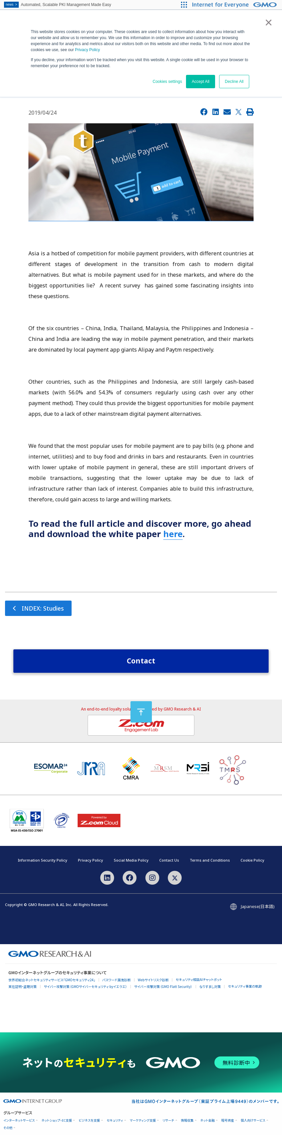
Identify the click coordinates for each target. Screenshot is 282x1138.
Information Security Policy (42, 863)
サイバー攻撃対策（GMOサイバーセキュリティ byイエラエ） (85, 989)
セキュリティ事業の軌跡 (245, 989)
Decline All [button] (234, 81)
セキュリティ (115, 1123)
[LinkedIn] (215, 112)
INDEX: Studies (46, 610)
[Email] (227, 112)
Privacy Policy (87, 49)
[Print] (250, 112)
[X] (239, 112)
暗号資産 (227, 1123)
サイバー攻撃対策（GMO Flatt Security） (163, 989)
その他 (7, 1131)
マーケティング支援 (143, 1123)
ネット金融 (207, 1123)
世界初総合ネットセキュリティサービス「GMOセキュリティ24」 (51, 982)
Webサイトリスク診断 (153, 982)
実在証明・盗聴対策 (22, 989)
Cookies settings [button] (167, 81)
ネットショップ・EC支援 (56, 1123)
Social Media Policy (131, 863)
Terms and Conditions (210, 863)
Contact (141, 663)
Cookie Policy (252, 863)
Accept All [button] (200, 81)
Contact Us (169, 863)
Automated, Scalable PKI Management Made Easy (57, 5)
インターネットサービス (19, 1123)
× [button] (268, 22)
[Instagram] (152, 880)
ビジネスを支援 (89, 1123)
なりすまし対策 (210, 989)
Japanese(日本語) (258, 909)
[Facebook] (204, 112)
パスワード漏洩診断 (116, 982)
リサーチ (168, 1123)
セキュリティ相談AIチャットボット (199, 982)
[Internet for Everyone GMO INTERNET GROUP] (235, 4)
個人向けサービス (253, 1123)
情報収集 (187, 1123)
